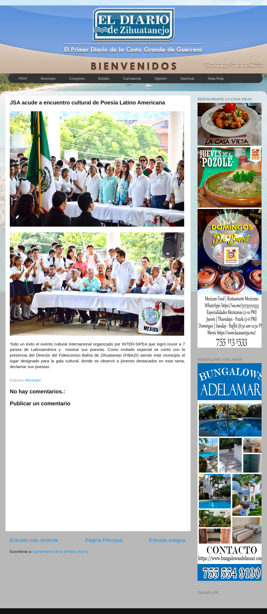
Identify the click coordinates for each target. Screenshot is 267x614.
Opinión (161, 78)
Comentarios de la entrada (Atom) (60, 552)
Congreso (76, 78)
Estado (103, 78)
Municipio (48, 78)
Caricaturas (132, 78)
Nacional (187, 78)
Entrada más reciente (34, 540)
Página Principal (103, 540)
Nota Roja (216, 78)
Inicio (23, 78)
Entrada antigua (167, 540)
